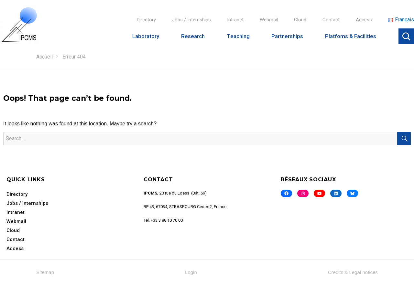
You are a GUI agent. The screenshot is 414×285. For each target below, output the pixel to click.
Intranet (235, 20)
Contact (331, 20)
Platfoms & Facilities (350, 36)
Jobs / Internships (191, 20)
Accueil (44, 57)
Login (191, 272)
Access (364, 20)
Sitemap (45, 272)
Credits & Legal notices (353, 272)
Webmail (269, 20)
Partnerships (287, 36)
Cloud (300, 20)
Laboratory (145, 36)
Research (193, 36)
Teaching (238, 36)
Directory (146, 20)
